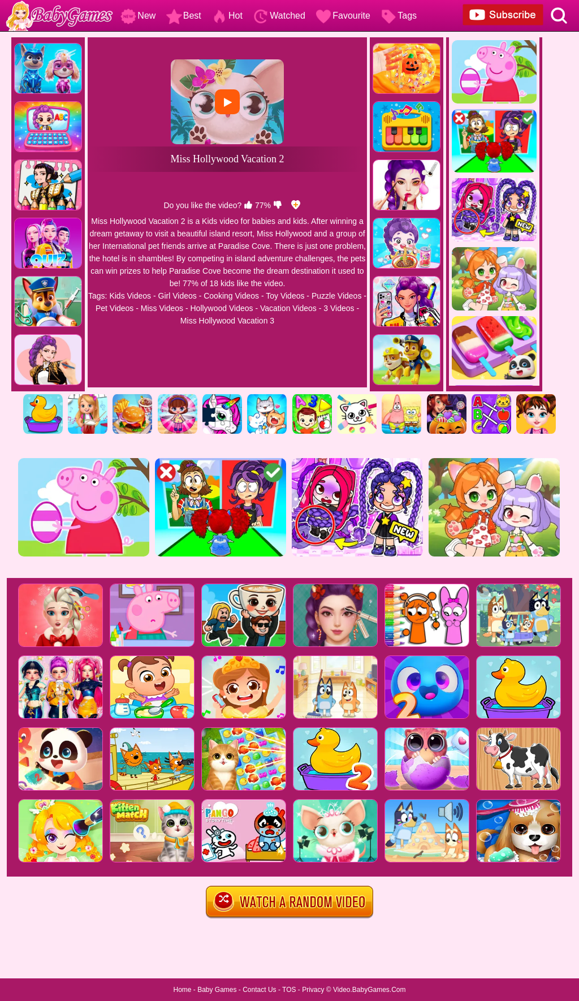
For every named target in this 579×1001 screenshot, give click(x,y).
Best (183, 15)
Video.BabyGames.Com (369, 990)
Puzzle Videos (336, 295)
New (137, 15)
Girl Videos (177, 295)
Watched (279, 15)
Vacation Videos (288, 308)
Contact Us (259, 990)
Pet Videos (114, 308)
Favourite (343, 15)
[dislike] (277, 205)
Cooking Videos (231, 295)
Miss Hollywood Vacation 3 (227, 320)
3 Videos (338, 308)
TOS (289, 990)
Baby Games (216, 990)
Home (182, 990)
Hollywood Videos (221, 308)
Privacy (313, 990)
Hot (227, 15)
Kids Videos (130, 295)
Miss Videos (162, 308)
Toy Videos (285, 295)
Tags (399, 15)
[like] (248, 205)
